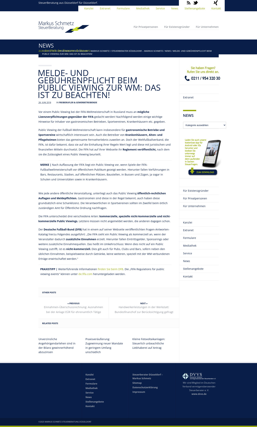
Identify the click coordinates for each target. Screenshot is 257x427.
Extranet (105, 8)
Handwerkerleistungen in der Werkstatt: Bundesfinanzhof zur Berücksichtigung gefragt (144, 309)
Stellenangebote (195, 8)
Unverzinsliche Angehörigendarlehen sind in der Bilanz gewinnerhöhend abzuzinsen (56, 345)
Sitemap (137, 382)
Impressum (139, 392)
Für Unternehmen (207, 27)
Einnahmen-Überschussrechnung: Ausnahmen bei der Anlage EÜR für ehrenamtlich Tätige (73, 309)
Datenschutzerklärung (145, 387)
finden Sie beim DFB (110, 269)
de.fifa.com (85, 274)
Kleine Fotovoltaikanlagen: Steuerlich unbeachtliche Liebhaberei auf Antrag (148, 343)
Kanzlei (88, 8)
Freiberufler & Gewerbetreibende (78, 102)
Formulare (123, 8)
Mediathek (142, 8)
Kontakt (216, 8)
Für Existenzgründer (177, 27)
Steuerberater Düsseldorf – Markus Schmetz (137, 50)
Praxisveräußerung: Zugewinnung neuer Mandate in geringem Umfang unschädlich (104, 345)
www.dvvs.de (199, 394)
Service (160, 8)
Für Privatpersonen (146, 27)
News (174, 8)
